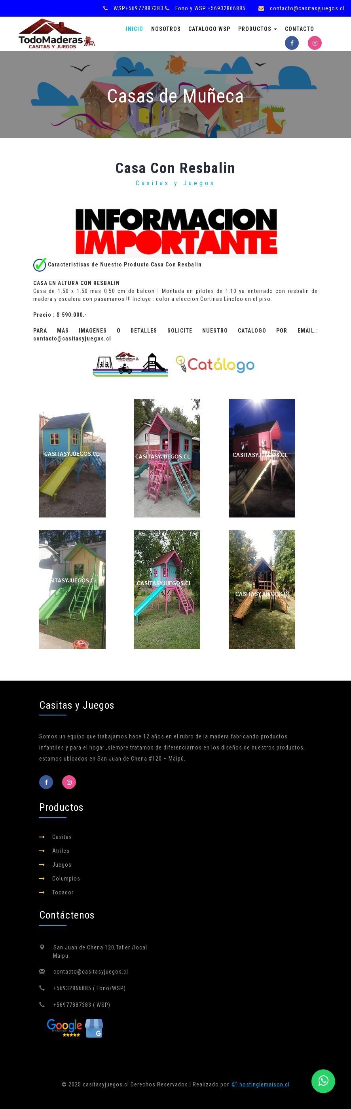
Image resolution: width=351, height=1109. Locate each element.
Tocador (63, 892)
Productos (257, 29)
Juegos (62, 865)
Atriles (61, 851)
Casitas (62, 837)
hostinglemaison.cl (260, 1084)
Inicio (134, 29)
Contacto (299, 29)
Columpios (66, 878)
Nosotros (166, 29)
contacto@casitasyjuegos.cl (307, 8)
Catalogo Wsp (209, 29)
